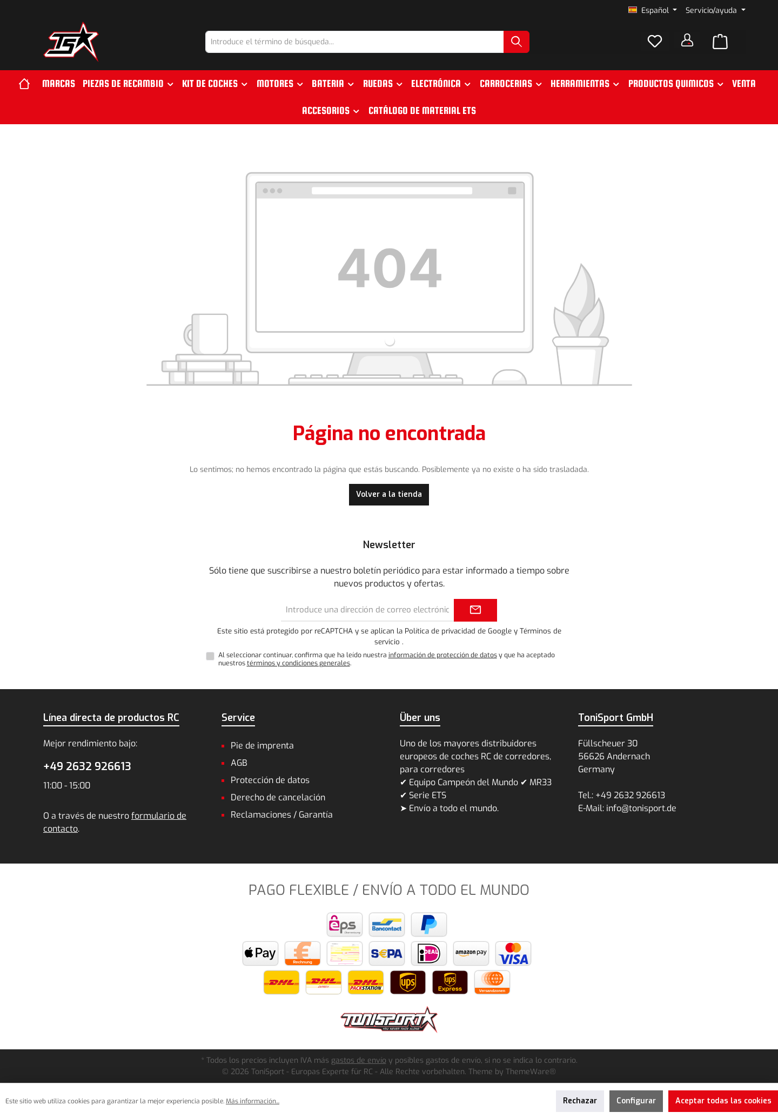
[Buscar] (516, 42)
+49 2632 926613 (87, 766)
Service (238, 717)
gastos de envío (358, 1060)
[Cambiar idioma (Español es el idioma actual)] (653, 11)
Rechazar (580, 1101)
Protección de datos (270, 780)
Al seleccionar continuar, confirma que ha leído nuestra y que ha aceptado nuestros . (386, 659)
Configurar (636, 1101)
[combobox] (354, 42)
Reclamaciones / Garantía (282, 814)
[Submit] (475, 610)
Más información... (252, 1101)
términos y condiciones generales (298, 663)
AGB (239, 763)
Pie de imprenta (262, 745)
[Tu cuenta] (687, 40)
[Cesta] (720, 42)
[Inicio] (28, 83)
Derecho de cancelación (278, 797)
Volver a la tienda (389, 494)
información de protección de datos (442, 655)
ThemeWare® (531, 1072)
